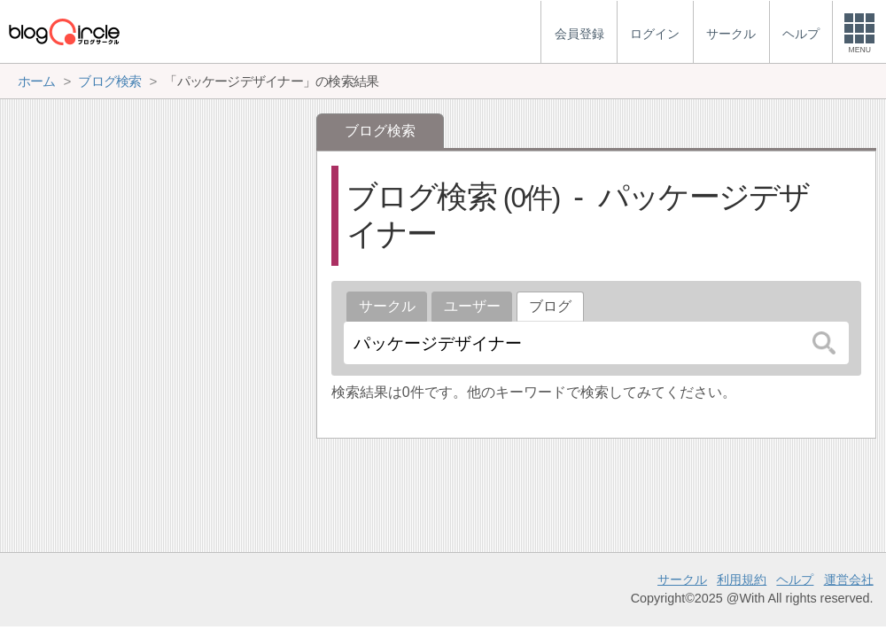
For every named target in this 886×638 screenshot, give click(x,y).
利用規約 (741, 579)
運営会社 (849, 579)
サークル (387, 306)
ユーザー (472, 306)
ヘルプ (794, 579)
